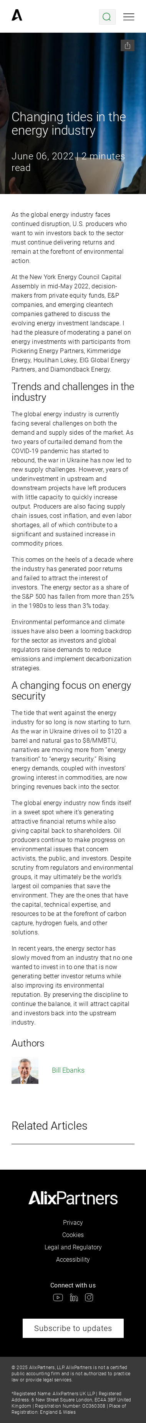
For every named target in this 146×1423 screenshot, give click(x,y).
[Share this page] (127, 45)
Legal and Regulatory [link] (73, 1247)
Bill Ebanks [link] (48, 1070)
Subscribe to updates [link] (73, 1328)
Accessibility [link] (73, 1259)
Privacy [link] (73, 1222)
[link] (17, 17)
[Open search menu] (107, 17)
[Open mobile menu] (128, 16)
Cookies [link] (73, 1235)
